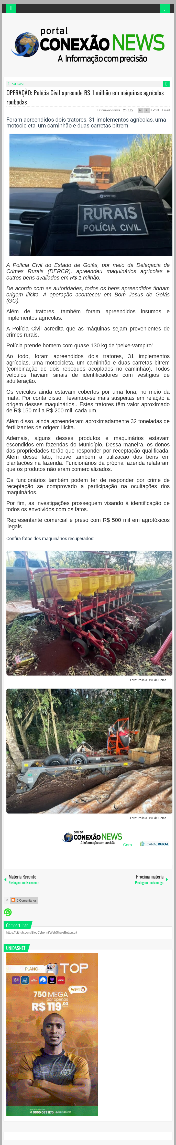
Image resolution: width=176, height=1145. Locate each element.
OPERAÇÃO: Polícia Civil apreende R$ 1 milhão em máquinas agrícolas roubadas (85, 97)
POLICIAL (18, 84)
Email (165, 110)
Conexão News (110, 110)
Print (154, 110)
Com (97, 844)
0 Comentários (24, 900)
